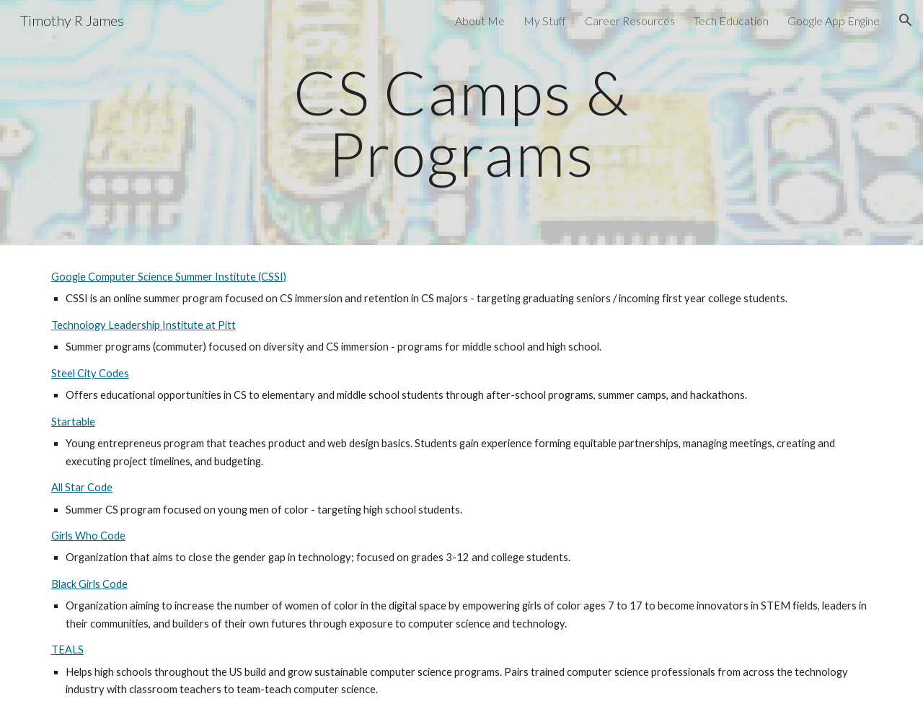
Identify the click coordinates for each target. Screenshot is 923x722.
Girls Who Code (88, 535)
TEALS (67, 649)
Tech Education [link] (731, 20)
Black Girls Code (89, 584)
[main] (461, 123)
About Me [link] (480, 20)
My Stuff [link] (545, 20)
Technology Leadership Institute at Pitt (143, 325)
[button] (905, 20)
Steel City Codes (90, 373)
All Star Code (81, 487)
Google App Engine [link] (833, 20)
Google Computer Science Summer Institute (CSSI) (168, 276)
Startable (73, 421)
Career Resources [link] (630, 20)
